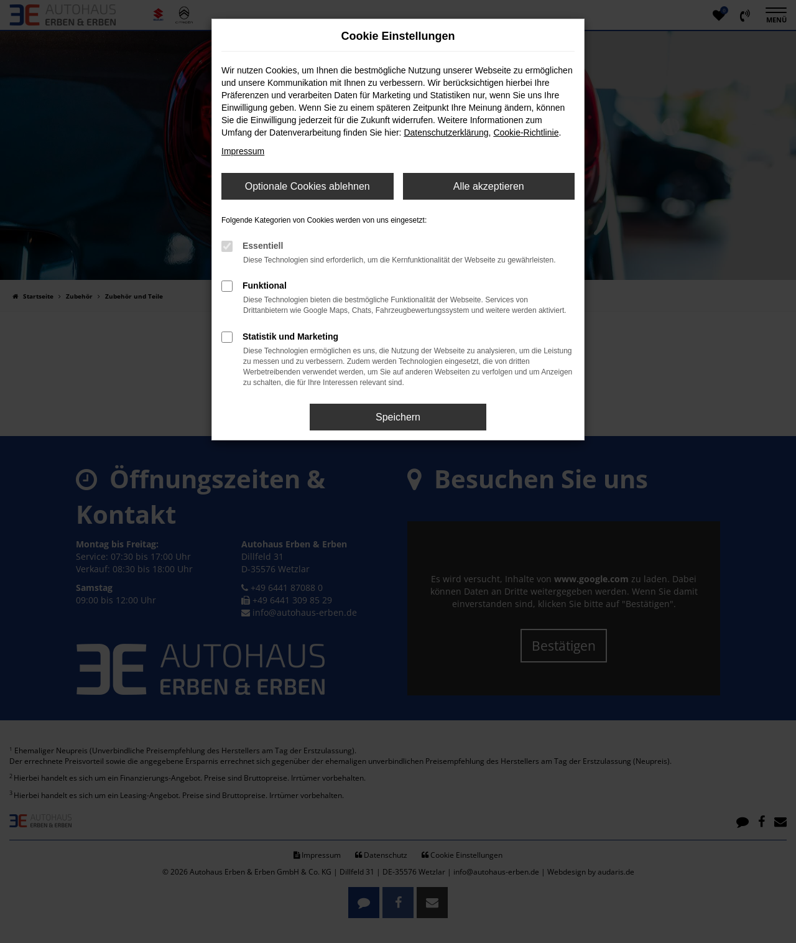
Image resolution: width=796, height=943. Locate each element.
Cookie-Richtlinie (525, 132)
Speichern (398, 417)
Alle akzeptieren (488, 186)
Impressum (242, 151)
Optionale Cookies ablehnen (307, 186)
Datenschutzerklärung (446, 132)
